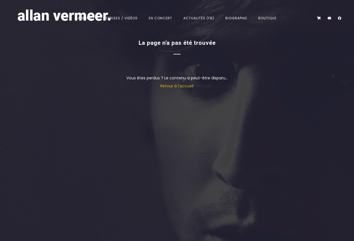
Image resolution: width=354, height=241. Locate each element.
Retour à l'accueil (177, 86)
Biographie (236, 18)
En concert (160, 18)
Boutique (267, 18)
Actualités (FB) (198, 18)
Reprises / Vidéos (120, 18)
